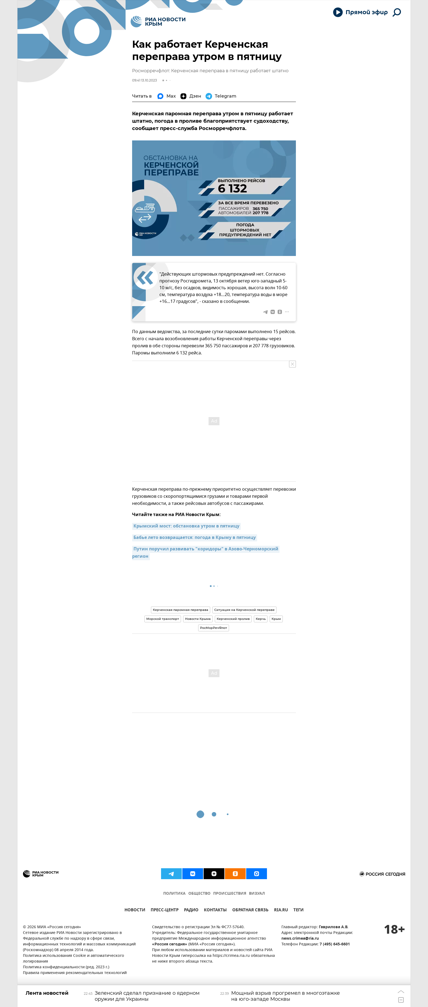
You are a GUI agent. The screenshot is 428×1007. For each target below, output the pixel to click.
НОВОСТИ (134, 910)
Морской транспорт (162, 619)
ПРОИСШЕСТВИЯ (229, 894)
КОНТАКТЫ (215, 910)
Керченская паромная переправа (180, 610)
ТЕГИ (298, 910)
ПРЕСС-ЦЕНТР (165, 910)
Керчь (261, 619)
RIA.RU (281, 910)
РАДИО (191, 910)
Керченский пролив (233, 619)
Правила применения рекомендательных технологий (75, 973)
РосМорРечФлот (213, 628)
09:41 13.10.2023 (144, 80)
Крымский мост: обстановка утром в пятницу (186, 526)
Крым (276, 619)
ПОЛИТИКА (174, 894)
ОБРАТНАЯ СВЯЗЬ (250, 910)
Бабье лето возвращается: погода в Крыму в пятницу (194, 537)
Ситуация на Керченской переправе (244, 610)
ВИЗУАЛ (257, 894)
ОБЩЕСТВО (199, 894)
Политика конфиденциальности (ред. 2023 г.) (66, 967)
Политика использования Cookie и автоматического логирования (73, 959)
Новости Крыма (198, 619)
